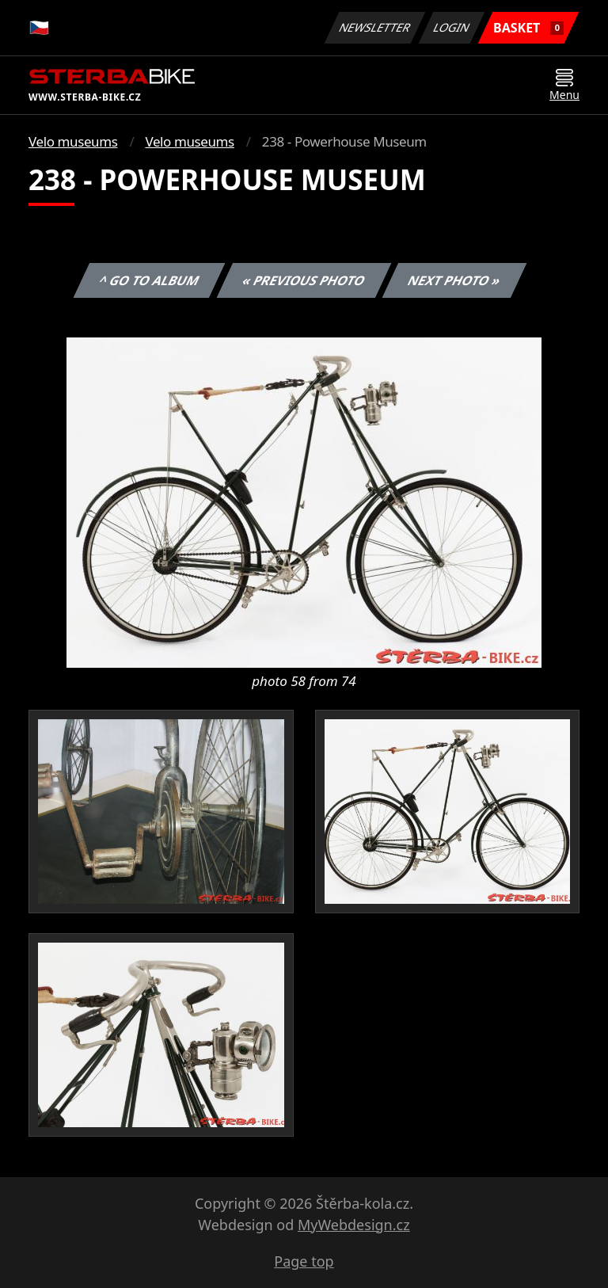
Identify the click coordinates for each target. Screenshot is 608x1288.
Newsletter (374, 27)
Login (452, 27)
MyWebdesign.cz (354, 1224)
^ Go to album (149, 280)
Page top (303, 1261)
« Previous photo (304, 280)
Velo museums (72, 141)
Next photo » (454, 280)
